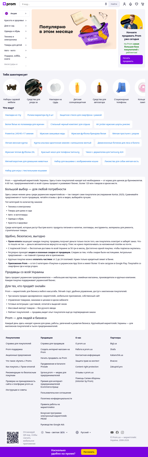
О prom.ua (80, 343)
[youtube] (112, 432)
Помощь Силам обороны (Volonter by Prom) (87, 379)
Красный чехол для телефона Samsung (60, 152)
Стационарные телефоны (121, 101)
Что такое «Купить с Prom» (19, 360)
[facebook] (117, 432)
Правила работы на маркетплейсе (50, 406)
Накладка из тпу (13, 115)
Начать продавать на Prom (54, 358)
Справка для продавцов (52, 343)
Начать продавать (128, 60)
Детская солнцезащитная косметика (77, 102)
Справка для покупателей (18, 343)
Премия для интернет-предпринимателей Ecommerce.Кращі (52, 384)
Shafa (113, 349)
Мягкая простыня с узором (125, 133)
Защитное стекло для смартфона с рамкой (81, 115)
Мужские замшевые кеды (52, 133)
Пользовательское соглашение (56, 392)
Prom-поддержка (14, 349)
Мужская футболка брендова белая (88, 133)
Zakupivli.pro (116, 366)
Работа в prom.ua (83, 349)
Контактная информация (87, 355)
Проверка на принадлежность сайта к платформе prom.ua (20, 382)
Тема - (52, 432)
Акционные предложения (18, 355)
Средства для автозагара (99, 101)
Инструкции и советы (16, 389)
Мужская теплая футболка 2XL (20, 152)
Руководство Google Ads (52, 424)
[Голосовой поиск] (105, 4)
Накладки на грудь (55, 101)
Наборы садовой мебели (11, 101)
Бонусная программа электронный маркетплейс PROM (54, 416)
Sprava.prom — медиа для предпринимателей (53, 374)
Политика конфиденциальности (56, 398)
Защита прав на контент (87, 360)
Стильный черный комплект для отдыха (70, 124)
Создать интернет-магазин (54, 349)
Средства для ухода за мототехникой (33, 102)
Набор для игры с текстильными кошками (26, 170)
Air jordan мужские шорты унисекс (113, 124)
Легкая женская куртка (16, 142)
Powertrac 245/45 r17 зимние (19, 133)
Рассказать (89, 451)
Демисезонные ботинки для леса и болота (118, 142)
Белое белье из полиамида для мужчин (24, 124)
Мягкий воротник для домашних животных (26, 161)
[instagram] (122, 432)
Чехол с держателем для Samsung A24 (104, 152)
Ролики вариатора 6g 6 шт (40, 115)
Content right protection (87, 366)
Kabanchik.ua (116, 355)
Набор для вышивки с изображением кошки (76, 161)
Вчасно (113, 360)
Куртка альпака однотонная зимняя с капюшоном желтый (62, 142)
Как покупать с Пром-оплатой (20, 366)
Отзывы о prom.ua (84, 372)
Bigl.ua (113, 343)
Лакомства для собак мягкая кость (122, 161)
